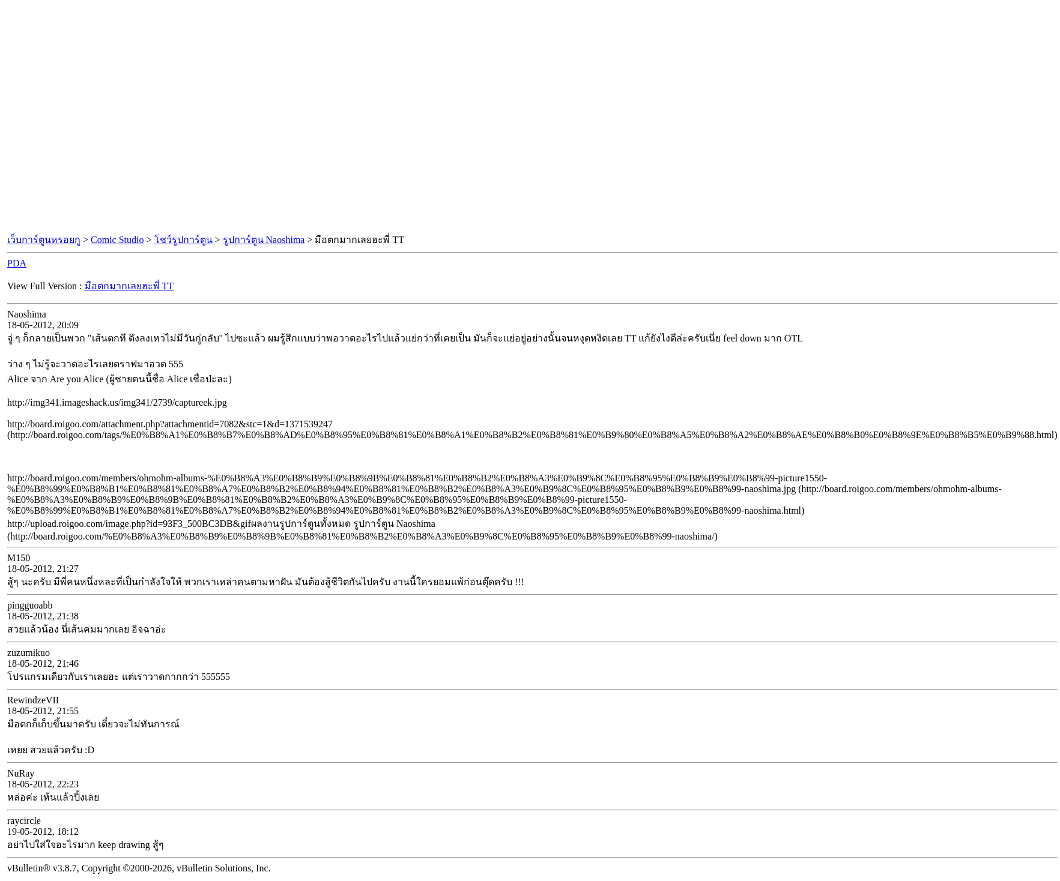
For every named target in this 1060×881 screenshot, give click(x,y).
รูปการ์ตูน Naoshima (264, 240)
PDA (16, 263)
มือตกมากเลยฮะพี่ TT (129, 286)
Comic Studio (117, 240)
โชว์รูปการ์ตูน (183, 240)
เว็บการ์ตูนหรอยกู (43, 240)
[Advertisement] (112, 117)
